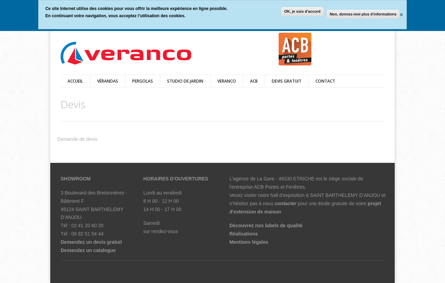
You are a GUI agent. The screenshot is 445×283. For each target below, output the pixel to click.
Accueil (75, 81)
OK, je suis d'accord (302, 11)
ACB (254, 81)
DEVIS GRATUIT (286, 81)
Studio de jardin (185, 81)
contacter (286, 203)
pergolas (142, 81)
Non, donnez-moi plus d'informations (363, 14)
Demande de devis (77, 139)
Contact (325, 81)
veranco (226, 81)
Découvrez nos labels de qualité (265, 225)
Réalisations (243, 234)
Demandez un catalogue (88, 250)
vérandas (107, 81)
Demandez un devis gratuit (91, 242)
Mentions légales (248, 242)
